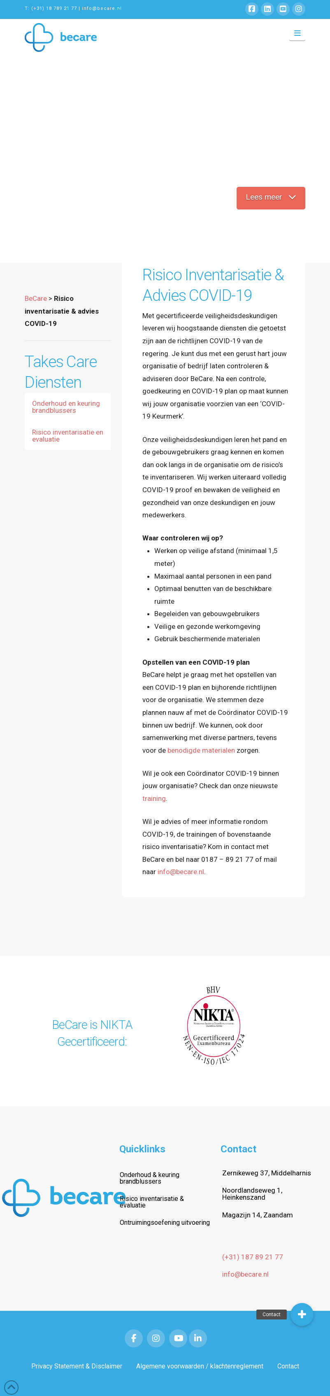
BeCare (36, 298)
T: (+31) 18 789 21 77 (51, 8)
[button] (297, 33)
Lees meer (271, 197)
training (154, 798)
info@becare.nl (102, 8)
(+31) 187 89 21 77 (252, 1257)
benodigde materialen (201, 750)
